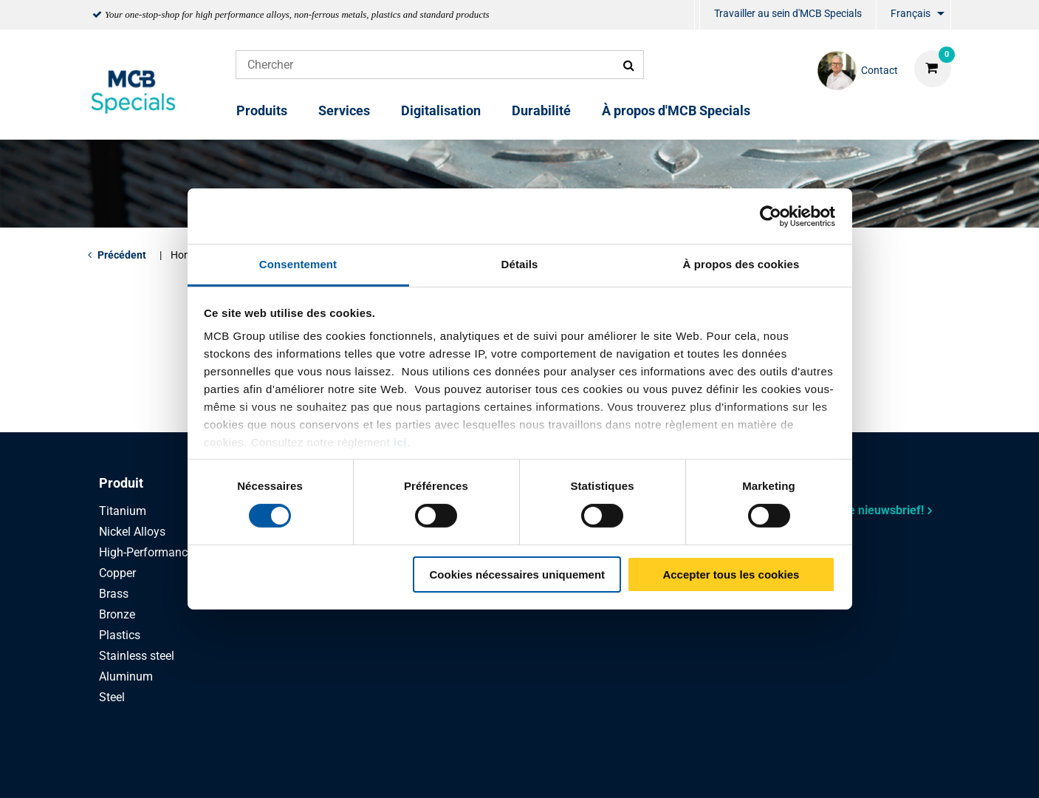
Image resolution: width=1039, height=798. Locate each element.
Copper (117, 573)
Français (910, 13)
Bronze (117, 614)
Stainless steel (136, 656)
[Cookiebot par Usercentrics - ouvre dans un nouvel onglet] (770, 216)
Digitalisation (441, 110)
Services (344, 110)
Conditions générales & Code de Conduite (538, 770)
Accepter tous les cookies (730, 574)
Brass (113, 594)
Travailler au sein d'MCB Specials (788, 13)
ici (400, 442)
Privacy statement (363, 770)
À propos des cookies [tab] (741, 264)
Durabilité (541, 110)
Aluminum (126, 676)
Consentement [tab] (298, 264)
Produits (261, 110)
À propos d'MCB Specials (676, 110)
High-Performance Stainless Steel (186, 552)
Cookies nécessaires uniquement (517, 574)
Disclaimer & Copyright (724, 770)
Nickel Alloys (132, 532)
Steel (112, 697)
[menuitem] (697, 15)
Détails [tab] (519, 264)
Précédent (121, 255)
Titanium (122, 511)
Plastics (119, 635)
